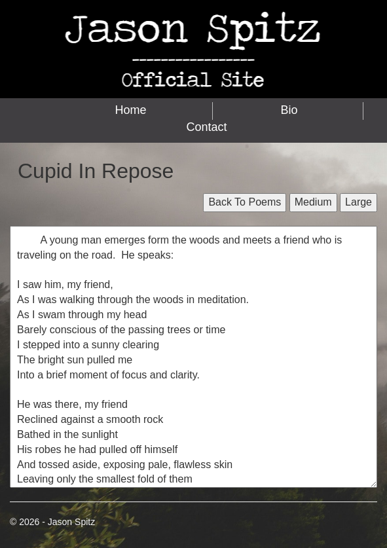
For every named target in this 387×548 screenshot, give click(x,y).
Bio (288, 110)
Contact (206, 127)
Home (131, 110)
